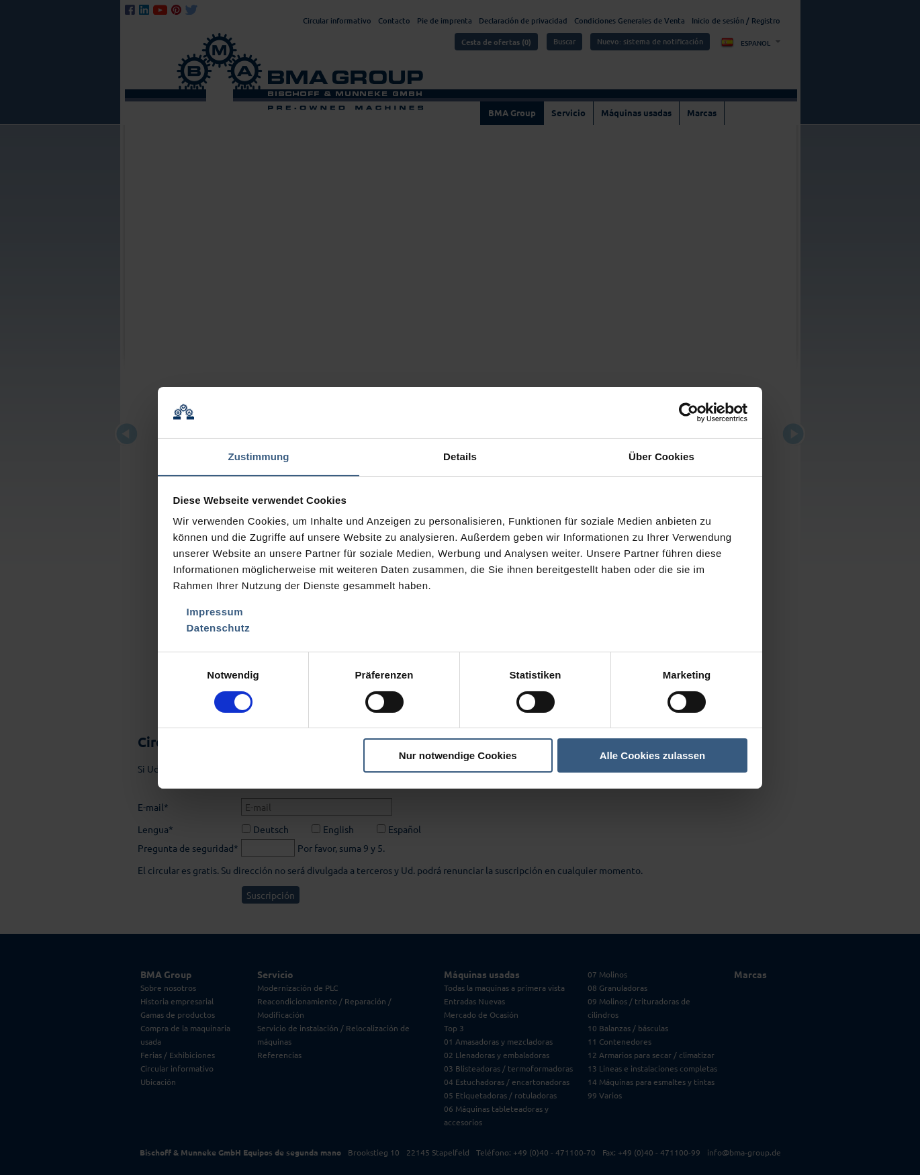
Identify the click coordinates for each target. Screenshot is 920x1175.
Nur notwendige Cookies (458, 756)
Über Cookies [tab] (661, 456)
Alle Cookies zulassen (653, 756)
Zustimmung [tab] (258, 456)
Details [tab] (460, 456)
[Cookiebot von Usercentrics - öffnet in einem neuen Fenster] (688, 412)
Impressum (215, 612)
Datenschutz (218, 628)
